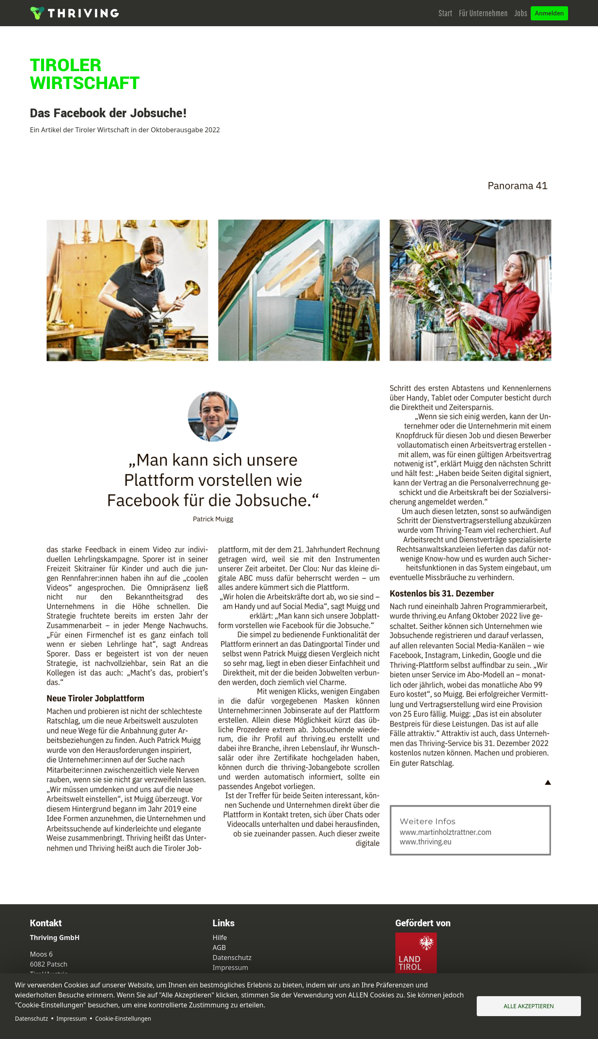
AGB (219, 947)
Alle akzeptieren (529, 1006)
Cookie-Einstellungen (123, 1018)
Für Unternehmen (483, 13)
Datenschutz (31, 1018)
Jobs (521, 13)
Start (445, 13)
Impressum (71, 1018)
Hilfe (220, 937)
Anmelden (549, 13)
